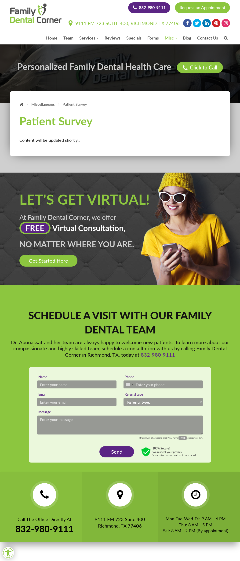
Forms (153, 37)
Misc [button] (171, 37)
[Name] (76, 384)
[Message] (120, 425)
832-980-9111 (149, 7)
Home (52, 37)
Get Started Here (48, 260)
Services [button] (89, 37)
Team (68, 37)
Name (42, 377)
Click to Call (200, 67)
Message (44, 412)
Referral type (134, 394)
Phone (129, 377)
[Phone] (163, 384)
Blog (187, 37)
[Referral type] (163, 402)
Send (116, 452)
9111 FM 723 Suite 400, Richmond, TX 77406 (124, 23)
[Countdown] (182, 438)
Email (42, 394)
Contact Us (207, 37)
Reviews (112, 37)
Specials (134, 37)
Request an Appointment (202, 7)
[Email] (76, 402)
